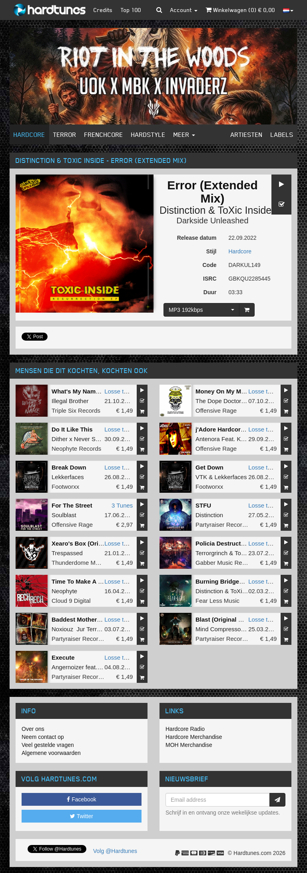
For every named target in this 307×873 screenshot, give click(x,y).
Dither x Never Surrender (85, 438)
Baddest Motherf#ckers (85, 619)
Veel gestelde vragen (48, 745)
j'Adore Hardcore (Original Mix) (239, 429)
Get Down (209, 467)
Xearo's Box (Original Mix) (89, 543)
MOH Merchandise (188, 745)
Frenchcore (103, 134)
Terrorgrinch (211, 553)
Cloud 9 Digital (71, 600)
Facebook (81, 799)
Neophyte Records (76, 448)
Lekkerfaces (68, 477)
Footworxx (65, 486)
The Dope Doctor (218, 400)
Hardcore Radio (185, 729)
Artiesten (247, 134)
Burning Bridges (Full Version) (238, 581)
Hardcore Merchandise (193, 737)
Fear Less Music (217, 600)
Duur (210, 292)
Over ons (33, 729)
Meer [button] (184, 134)
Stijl (211, 251)
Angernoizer (68, 667)
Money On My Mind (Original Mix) (242, 391)
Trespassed (67, 553)
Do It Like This (72, 429)
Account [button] (183, 9)
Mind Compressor (219, 629)
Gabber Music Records (226, 562)
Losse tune (119, 391)
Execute (63, 657)
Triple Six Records (76, 410)
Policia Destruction (222, 543)
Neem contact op (43, 737)
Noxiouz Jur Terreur (79, 629)
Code (210, 265)
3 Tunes (122, 505)
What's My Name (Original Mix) (95, 391)
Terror (64, 134)
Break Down (69, 467)
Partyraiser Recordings (226, 524)
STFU (203, 505)
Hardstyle (148, 134)
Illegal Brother (70, 400)
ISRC (209, 278)
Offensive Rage (216, 410)
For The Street (72, 505)
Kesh (243, 438)
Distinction (182, 210)
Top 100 (131, 9)
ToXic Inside (244, 210)
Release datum (197, 238)
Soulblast (64, 515)
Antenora (207, 438)
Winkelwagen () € (240, 9)
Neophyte (64, 591)
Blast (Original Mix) (222, 619)
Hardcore (29, 134)
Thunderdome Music (79, 562)
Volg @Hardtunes (115, 851)
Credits (103, 9)
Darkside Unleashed (212, 220)
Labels (282, 134)
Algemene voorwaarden (51, 753)
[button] (159, 10)
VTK (201, 477)
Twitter (81, 816)
